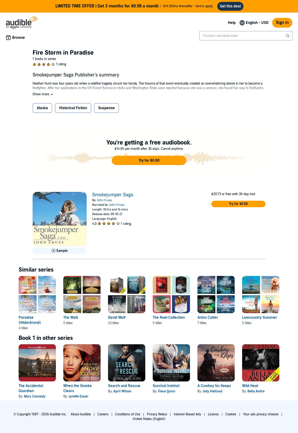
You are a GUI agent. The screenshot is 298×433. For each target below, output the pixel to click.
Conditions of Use (127, 414)
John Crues (104, 200)
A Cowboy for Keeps (214, 386)
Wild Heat (250, 386)
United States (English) (149, 419)
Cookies (230, 414)
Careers (103, 414)
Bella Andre (255, 391)
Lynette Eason (78, 396)
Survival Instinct (166, 386)
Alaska (42, 108)
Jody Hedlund (212, 391)
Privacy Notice (157, 414)
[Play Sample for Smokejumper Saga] (60, 251)
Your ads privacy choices (260, 414)
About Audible (81, 414)
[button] (43, 94)
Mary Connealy (34, 396)
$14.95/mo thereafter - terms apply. (134, 6)
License (213, 414)
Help (232, 22)
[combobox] (245, 35)
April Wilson (122, 391)
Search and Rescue (124, 386)
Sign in (282, 22)
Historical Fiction (73, 108)
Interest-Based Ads (187, 414)
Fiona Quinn (166, 391)
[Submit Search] (288, 35)
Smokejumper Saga (112, 195)
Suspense (106, 108)
